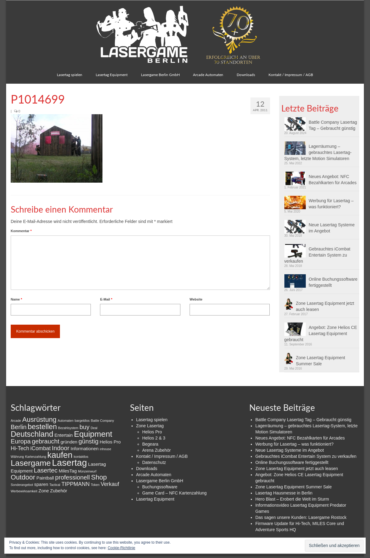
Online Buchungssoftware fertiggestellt (333, 282)
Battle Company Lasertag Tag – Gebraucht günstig (333, 125)
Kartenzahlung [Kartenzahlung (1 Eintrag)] (35, 456)
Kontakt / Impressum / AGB (162, 456)
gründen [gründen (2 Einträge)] (69, 441)
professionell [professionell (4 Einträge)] (72, 477)
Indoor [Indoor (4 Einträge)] (60, 448)
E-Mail (106, 299)
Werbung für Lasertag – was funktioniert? (331, 203)
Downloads (146, 468)
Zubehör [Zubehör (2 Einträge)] (58, 490)
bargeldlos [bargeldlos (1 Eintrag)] (82, 420)
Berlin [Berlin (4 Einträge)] (19, 427)
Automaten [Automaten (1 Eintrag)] (66, 420)
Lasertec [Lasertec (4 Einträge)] (45, 470)
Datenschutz (154, 462)
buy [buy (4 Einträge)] (85, 427)
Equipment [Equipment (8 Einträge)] (93, 434)
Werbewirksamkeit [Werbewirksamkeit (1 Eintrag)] (24, 491)
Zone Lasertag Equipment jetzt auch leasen (325, 306)
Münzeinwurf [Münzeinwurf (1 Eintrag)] (87, 471)
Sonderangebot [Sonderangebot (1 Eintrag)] (22, 485)
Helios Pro (152, 431)
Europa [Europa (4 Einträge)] (21, 441)
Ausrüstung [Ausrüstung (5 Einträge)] (39, 419)
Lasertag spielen (152, 419)
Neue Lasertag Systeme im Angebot (332, 227)
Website (196, 299)
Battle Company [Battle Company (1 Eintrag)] (102, 420)
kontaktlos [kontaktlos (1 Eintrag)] (81, 456)
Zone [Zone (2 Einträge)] (44, 490)
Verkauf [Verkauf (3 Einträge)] (110, 484)
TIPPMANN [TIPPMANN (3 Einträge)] (75, 484)
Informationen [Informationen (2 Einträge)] (85, 448)
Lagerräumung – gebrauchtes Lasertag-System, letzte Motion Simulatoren (318, 152)
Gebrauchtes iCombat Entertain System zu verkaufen (317, 255)
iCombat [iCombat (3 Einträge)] (40, 448)
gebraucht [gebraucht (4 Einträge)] (45, 441)
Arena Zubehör (156, 450)
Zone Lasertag (150, 425)
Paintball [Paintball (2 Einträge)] (45, 477)
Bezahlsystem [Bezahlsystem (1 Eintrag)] (68, 428)
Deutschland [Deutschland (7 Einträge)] (32, 434)
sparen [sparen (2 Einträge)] (41, 484)
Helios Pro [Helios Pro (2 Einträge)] (110, 441)
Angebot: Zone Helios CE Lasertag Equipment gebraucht (320, 333)
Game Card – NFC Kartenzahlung (174, 493)
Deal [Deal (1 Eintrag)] (94, 428)
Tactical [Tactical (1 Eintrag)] (54, 485)
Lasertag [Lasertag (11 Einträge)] (69, 463)
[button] (56, 148)
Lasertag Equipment (155, 499)
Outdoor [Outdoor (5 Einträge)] (23, 477)
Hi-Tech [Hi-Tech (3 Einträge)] (20, 448)
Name (16, 299)
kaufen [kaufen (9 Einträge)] (59, 455)
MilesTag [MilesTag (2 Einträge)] (68, 470)
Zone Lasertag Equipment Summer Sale (320, 360)
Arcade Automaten (153, 474)
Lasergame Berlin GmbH (159, 480)
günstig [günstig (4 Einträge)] (88, 441)
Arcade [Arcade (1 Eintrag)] (16, 420)
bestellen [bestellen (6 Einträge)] (42, 426)
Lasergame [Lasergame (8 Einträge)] (31, 463)
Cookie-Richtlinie (121, 548)
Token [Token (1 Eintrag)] (95, 485)
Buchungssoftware (159, 486)
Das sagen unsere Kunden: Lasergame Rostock (300, 517)
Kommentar (21, 231)
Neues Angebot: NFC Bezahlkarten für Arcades (333, 179)
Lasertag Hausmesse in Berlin (284, 493)
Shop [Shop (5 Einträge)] (99, 477)
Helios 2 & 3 (153, 438)
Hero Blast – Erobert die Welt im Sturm (292, 499)
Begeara (150, 444)
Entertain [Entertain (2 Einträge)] (63, 435)
